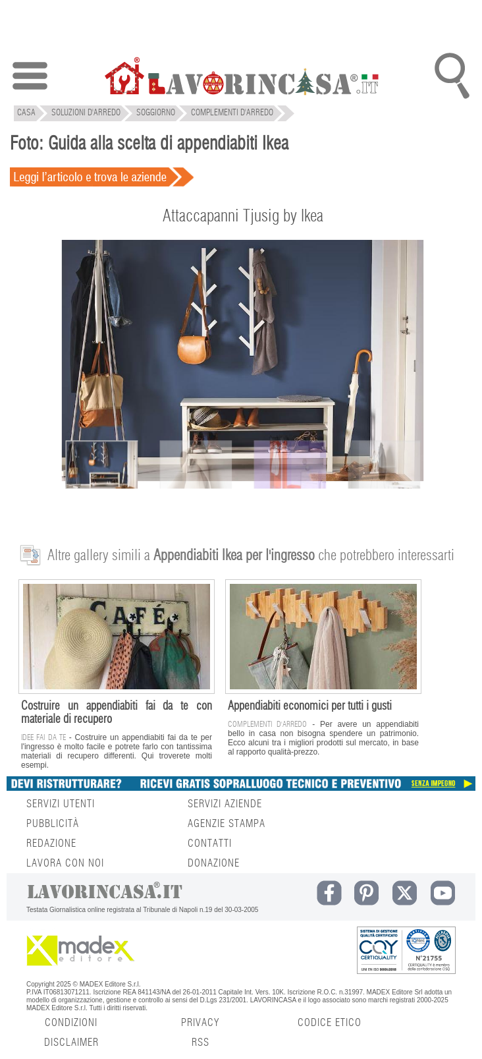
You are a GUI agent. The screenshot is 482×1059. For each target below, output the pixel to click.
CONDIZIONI (71, 1022)
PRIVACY (200, 1022)
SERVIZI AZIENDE (225, 804)
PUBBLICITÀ (52, 823)
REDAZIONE (51, 843)
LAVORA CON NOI (65, 863)
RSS (200, 1042)
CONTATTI (210, 843)
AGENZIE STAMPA (226, 823)
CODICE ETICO (330, 1022)
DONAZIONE (214, 863)
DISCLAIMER (71, 1042)
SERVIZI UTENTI (60, 804)
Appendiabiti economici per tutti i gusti (310, 706)
